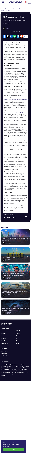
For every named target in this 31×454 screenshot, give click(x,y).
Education (3, 333)
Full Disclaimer (4, 351)
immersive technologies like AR (14, 47)
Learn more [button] (6, 446)
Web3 (17, 343)
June (17, 8)
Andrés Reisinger (11, 176)
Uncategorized (4, 343)
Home (2, 8)
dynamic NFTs (21, 166)
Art (2, 330)
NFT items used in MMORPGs (19, 161)
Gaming (3, 335)
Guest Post (18, 335)
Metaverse (7, 8)
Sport (17, 340)
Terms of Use (4, 355)
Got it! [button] (13, 449)
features (18, 333)
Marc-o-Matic (9, 102)
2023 (13, 8)
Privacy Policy (4, 353)
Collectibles (18, 330)
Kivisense (12, 124)
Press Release (4, 340)
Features (18, 31)
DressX (8, 132)
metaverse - (13, 31)
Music (17, 338)
